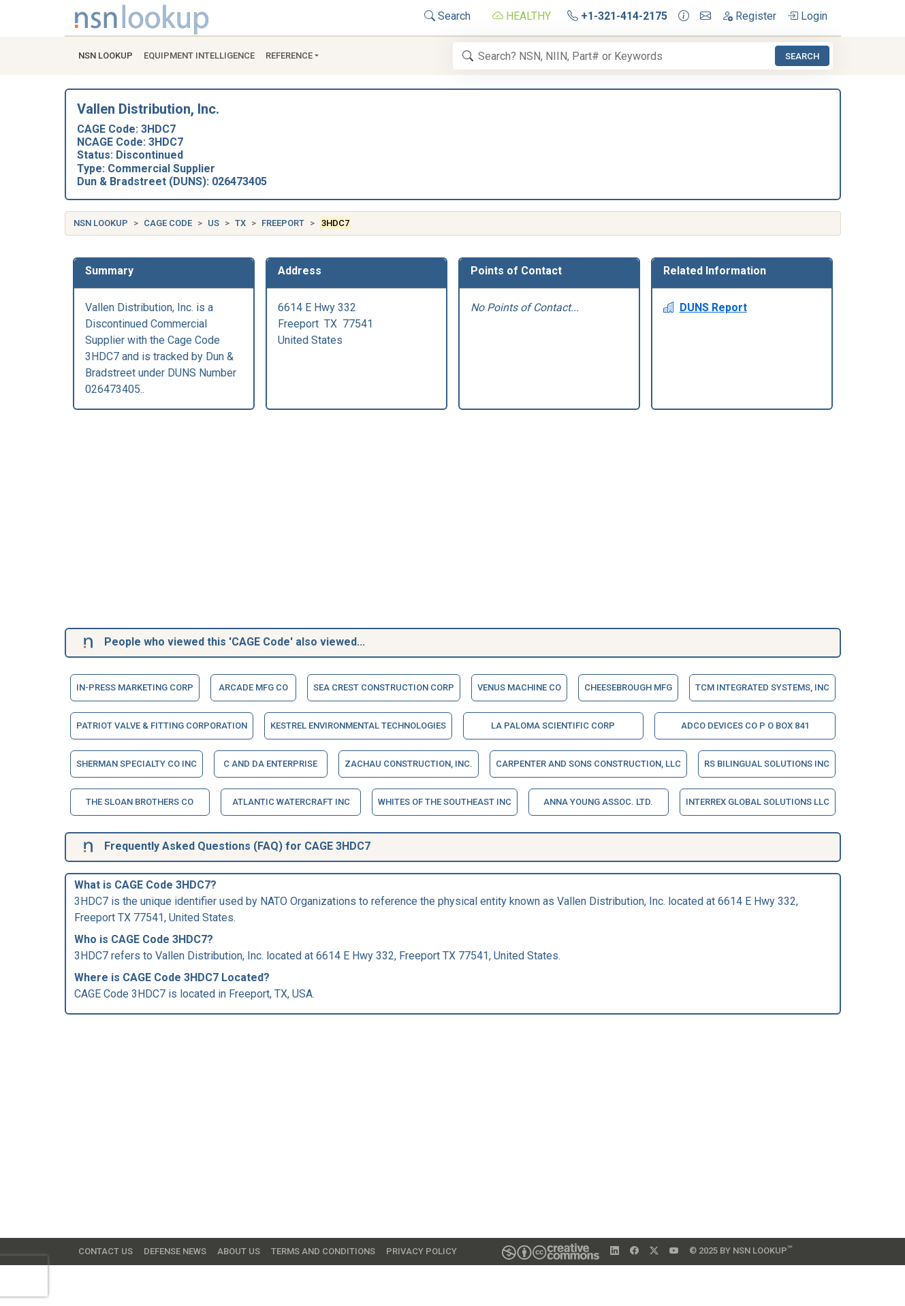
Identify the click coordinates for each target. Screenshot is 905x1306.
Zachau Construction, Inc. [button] (409, 764)
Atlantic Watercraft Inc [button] (291, 802)
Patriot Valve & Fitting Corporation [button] (161, 725)
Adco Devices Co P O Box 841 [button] (745, 725)
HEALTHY (521, 16)
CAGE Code (168, 223)
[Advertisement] (453, 521)
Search (447, 16)
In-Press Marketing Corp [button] (134, 687)
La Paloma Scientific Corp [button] (553, 725)
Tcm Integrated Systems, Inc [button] (762, 687)
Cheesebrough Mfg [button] (628, 687)
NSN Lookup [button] (105, 55)
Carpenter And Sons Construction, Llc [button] (588, 764)
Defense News (175, 1251)
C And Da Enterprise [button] (270, 764)
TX (240, 223)
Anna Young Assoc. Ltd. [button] (598, 802)
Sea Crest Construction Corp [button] (383, 687)
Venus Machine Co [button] (519, 687)
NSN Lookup (101, 223)
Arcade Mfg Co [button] (253, 687)
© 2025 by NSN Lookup (741, 1250)
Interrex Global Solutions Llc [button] (757, 802)
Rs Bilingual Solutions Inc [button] (766, 764)
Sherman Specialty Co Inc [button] (136, 764)
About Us (238, 1251)
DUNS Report (705, 307)
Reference (289, 55)
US (213, 223)
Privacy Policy (421, 1251)
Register (749, 16)
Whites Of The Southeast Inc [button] (444, 802)
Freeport (282, 223)
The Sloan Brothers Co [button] (139, 802)
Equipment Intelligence (199, 55)
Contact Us (105, 1251)
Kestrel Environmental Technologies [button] (358, 725)
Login (807, 16)
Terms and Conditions (323, 1251)
